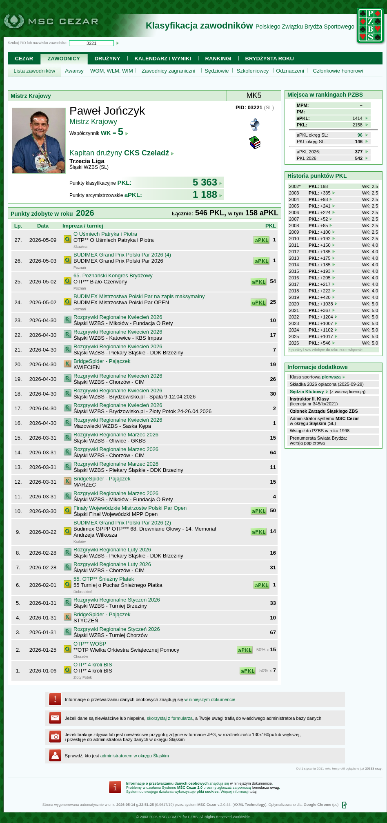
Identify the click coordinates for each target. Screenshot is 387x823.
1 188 (207, 194)
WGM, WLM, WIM (111, 71)
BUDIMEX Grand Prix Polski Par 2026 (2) (122, 523)
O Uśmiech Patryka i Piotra (105, 234)
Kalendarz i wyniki (162, 58)
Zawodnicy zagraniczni (169, 71)
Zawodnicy (64, 58)
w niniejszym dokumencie (210, 699)
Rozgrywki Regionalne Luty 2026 (112, 549)
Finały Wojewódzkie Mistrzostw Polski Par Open (130, 508)
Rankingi (218, 58)
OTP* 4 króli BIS (92, 664)
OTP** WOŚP (89, 644)
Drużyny (107, 58)
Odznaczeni (290, 71)
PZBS (193, 817)
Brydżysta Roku (269, 58)
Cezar (24, 58)
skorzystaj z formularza (169, 718)
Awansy (74, 71)
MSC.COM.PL (170, 817)
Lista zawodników (34, 71)
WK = (114, 132)
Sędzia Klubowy (307, 391)
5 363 (207, 182)
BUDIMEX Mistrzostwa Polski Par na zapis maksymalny (139, 296)
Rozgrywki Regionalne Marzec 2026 (115, 434)
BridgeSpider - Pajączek (101, 361)
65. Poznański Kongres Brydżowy (113, 275)
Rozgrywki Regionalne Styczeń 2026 (116, 600)
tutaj (252, 792)
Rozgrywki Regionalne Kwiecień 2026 (117, 317)
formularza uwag (265, 787)
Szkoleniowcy (253, 71)
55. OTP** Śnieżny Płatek (103, 579)
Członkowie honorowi (338, 71)
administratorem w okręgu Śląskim (134, 755)
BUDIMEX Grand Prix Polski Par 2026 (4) (122, 255)
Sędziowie (217, 71)
